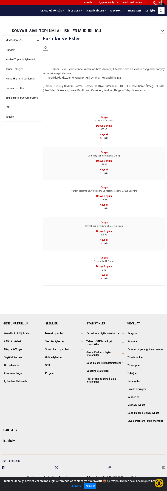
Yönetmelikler (136, 357)
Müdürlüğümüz (14, 40)
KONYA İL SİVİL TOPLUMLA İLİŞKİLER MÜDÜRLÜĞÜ (56, 31)
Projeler (50, 373)
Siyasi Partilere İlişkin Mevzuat (145, 420)
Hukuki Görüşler (137, 389)
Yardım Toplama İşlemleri (20, 59)
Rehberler (133, 397)
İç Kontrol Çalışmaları (16, 381)
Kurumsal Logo (13, 373)
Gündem (10, 50)
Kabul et (90, 485)
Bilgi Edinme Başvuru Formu (22, 97)
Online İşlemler (54, 357)
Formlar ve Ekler (15, 88)
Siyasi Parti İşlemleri (57, 349)
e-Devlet (88, 2)
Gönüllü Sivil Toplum (132, 2)
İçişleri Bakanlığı (107, 2)
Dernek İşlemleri (54, 333)
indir (104, 138)
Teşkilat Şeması (13, 357)
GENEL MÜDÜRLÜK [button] (51, 10)
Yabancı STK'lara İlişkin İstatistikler (99, 343)
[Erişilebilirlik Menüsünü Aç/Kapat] (159, 483)
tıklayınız (76, 485)
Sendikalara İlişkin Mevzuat (143, 413)
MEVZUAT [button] (116, 10)
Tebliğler (133, 373)
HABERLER (134, 10)
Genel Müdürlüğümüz (16, 333)
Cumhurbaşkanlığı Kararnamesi (146, 349)
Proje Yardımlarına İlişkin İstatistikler (101, 380)
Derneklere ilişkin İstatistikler (103, 333)
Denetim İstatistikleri (98, 370)
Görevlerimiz (11, 365)
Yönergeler (134, 365)
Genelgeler (134, 381)
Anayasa (132, 333)
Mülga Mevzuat (136, 405)
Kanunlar (133, 341)
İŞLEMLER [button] (74, 10)
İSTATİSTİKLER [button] (95, 10)
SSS (8, 107)
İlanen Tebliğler (14, 69)
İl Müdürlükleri (12, 341)
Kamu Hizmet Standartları (20, 78)
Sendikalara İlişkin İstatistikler (103, 363)
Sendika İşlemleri (55, 341)
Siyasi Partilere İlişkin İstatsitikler (98, 353)
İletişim (10, 116)
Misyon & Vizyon (13, 349)
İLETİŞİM (150, 10)
